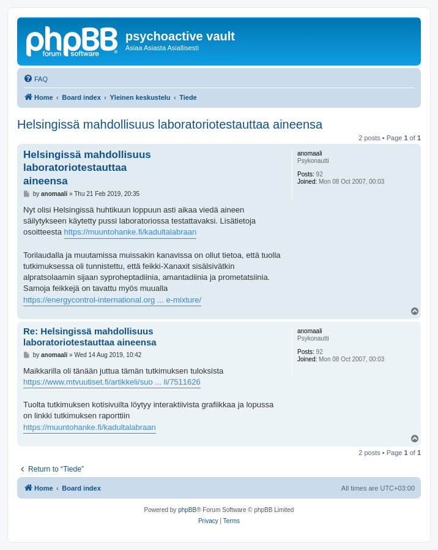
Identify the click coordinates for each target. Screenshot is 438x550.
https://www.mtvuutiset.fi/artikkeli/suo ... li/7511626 (112, 381)
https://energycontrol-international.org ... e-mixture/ (112, 299)
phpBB (187, 510)
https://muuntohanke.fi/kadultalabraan (130, 231)
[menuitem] (35, 79)
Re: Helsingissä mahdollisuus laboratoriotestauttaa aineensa (90, 337)
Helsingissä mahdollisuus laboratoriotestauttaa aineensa (169, 124)
